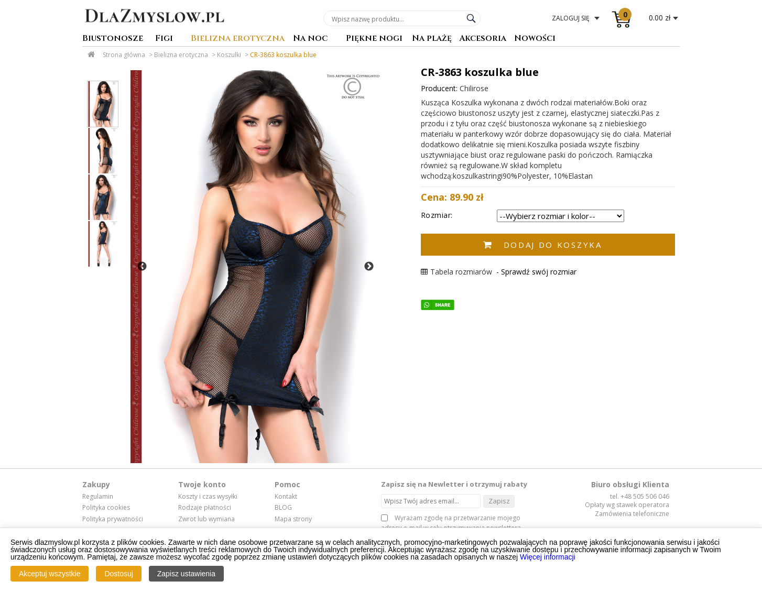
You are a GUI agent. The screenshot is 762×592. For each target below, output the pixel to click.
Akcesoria (482, 39)
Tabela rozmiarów (456, 272)
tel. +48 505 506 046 (639, 496)
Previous (142, 266)
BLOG (283, 507)
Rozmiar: (437, 215)
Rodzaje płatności (204, 507)
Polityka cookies (106, 507)
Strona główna (124, 54)
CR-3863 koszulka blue (283, 54)
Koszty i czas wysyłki (207, 496)
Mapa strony (293, 519)
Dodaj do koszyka (553, 244)
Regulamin (97, 496)
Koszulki (229, 54)
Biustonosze (112, 39)
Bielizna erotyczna (238, 39)
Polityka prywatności (112, 519)
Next (369, 266)
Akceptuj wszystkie (49, 573)
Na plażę (432, 39)
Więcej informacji (547, 557)
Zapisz (499, 501)
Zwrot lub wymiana (206, 519)
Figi (164, 39)
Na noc (310, 39)
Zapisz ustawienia (186, 573)
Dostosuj (118, 573)
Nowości (535, 39)
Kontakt (286, 496)
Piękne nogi (374, 39)
